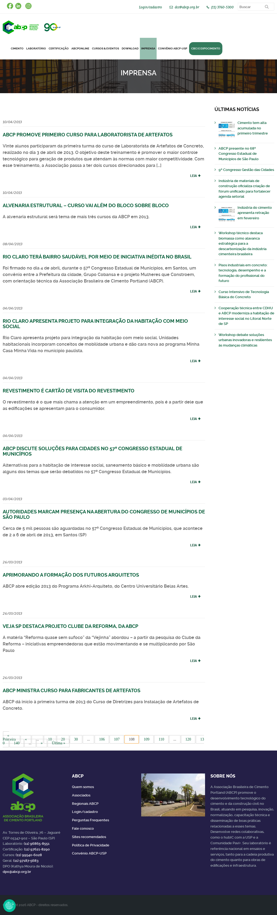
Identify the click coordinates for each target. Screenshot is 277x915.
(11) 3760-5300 (222, 7)
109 (146, 739)
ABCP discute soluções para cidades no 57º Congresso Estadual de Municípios (92, 451)
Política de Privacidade (90, 845)
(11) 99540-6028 (29, 855)
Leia (193, 175)
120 (188, 739)
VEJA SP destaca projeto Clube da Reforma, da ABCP (70, 626)
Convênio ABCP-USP (172, 48)
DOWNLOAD (130, 48)
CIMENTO (17, 48)
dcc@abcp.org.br (187, 7)
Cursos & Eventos (105, 48)
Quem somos (83, 787)
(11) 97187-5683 (25, 861)
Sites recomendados (89, 837)
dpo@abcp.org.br (17, 872)
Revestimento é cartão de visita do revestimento (68, 390)
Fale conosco (83, 828)
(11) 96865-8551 (37, 844)
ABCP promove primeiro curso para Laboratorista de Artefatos (88, 134)
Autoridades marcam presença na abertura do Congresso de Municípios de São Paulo (104, 514)
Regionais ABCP (85, 804)
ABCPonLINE (80, 48)
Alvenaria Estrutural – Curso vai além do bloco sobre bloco (86, 205)
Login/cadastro (150, 7)
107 (117, 739)
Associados (81, 795)
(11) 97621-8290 (37, 849)
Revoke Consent (9, 905)
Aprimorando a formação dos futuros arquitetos (71, 575)
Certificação (59, 48)
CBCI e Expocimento (205, 48)
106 (102, 739)
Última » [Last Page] (58, 743)
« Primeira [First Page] (9, 737)
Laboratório (36, 48)
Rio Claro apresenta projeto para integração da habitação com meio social (95, 323)
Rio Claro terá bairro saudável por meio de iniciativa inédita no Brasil (97, 257)
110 (161, 739)
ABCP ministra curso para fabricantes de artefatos (71, 690)
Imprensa (148, 48)
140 (16, 743)
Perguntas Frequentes (90, 820)
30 (76, 739)
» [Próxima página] (42, 743)
